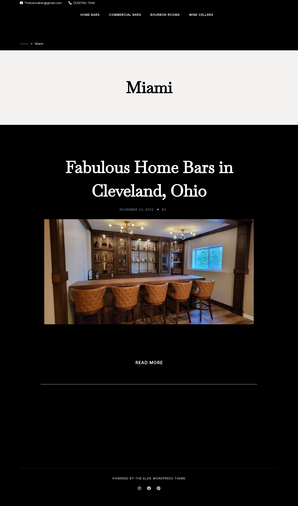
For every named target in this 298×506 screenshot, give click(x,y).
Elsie (147, 478)
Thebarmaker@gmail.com (41, 3)
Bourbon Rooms (165, 15)
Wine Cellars (201, 15)
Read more (149, 362)
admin (173, 209)
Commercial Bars (125, 15)
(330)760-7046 (81, 3)
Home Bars (90, 15)
